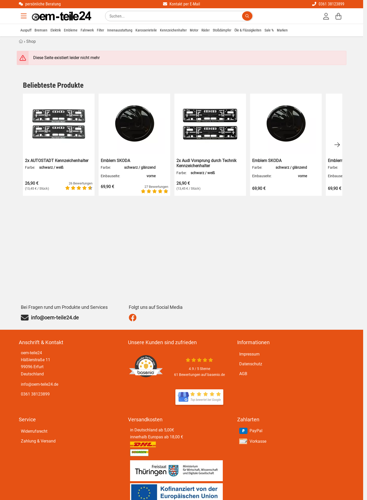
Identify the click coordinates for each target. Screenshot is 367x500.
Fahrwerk (87, 30)
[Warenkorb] (338, 16)
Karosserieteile (146, 30)
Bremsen (41, 30)
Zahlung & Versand (38, 441)
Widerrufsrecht (34, 431)
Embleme (71, 30)
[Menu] (24, 16)
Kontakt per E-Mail (181, 4)
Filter (100, 30)
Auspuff (25, 30)
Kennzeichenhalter (173, 30)
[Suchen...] (247, 16)
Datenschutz (250, 363)
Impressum (249, 354)
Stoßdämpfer (222, 30)
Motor (194, 30)
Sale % (269, 30)
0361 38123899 (328, 4)
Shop (31, 41)
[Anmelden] (326, 16)
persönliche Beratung (40, 4)
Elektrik (55, 30)
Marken (282, 30)
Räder (205, 30)
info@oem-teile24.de (39, 384)
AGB (243, 373)
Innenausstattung (119, 30)
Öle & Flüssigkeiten (247, 30)
